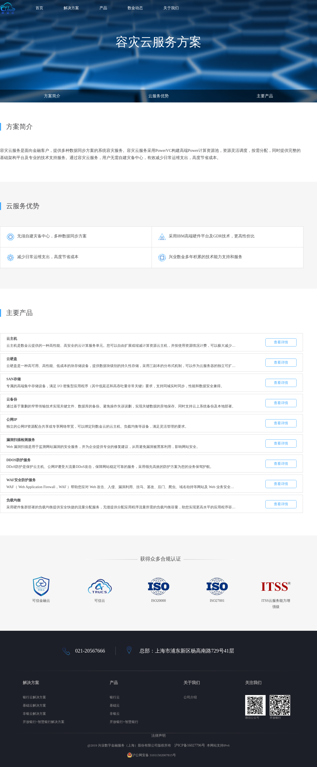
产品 (103, 8)
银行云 (115, 697)
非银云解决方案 (34, 714)
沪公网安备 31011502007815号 (151, 755)
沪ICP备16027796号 (189, 745)
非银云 (115, 714)
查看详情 (281, 342)
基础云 (115, 705)
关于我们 (171, 8)
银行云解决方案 (34, 697)
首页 (39, 8)
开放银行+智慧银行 (124, 722)
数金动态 (135, 8)
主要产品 (265, 96)
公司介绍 (190, 697)
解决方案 (71, 8)
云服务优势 (158, 96)
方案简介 (52, 96)
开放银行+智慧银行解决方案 (43, 722)
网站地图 (183, 755)
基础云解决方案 (34, 705)
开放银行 (275, 717)
